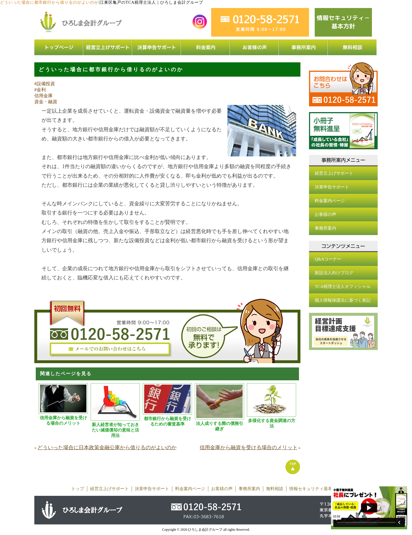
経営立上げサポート (334, 173)
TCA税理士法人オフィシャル (343, 286)
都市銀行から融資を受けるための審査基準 (167, 421)
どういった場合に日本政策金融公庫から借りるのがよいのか (107, 447)
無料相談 (274, 488)
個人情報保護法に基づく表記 (343, 300)
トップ (77, 488)
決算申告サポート (332, 187)
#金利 (40, 89)
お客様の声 (325, 214)
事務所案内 (325, 228)
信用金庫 (43, 95)
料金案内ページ (330, 200)
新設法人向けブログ (334, 273)
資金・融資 (45, 101)
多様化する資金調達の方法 (271, 423)
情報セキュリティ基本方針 (315, 488)
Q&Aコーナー (328, 259)
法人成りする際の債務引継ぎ (219, 426)
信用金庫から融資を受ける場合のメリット (63, 420)
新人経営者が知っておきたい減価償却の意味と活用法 (115, 430)
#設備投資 (44, 83)
